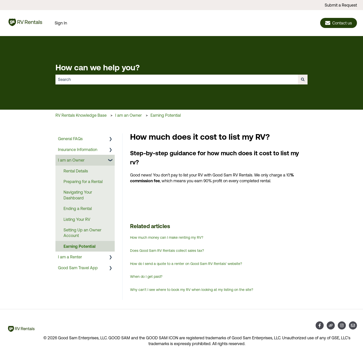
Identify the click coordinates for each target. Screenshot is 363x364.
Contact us (338, 22)
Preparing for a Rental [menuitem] (83, 181)
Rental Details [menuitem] (76, 171)
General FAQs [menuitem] (70, 138)
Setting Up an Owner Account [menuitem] (82, 233)
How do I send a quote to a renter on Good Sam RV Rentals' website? (186, 264)
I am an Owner (128, 115)
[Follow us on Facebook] (320, 325)
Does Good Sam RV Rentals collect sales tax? (167, 251)
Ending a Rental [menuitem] (78, 208)
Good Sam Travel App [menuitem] (78, 267)
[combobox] (176, 79)
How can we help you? (97, 67)
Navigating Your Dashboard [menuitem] (78, 195)
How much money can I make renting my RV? (166, 237)
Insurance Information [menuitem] (77, 149)
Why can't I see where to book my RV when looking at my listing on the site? (191, 290)
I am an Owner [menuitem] (71, 160)
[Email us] (353, 325)
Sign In (61, 23)
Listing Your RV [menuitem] (77, 219)
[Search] (303, 79)
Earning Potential (165, 115)
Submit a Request (341, 5)
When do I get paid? (146, 277)
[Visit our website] (331, 325)
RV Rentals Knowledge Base (81, 115)
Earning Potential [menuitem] (80, 246)
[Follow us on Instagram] (342, 325)
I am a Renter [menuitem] (70, 257)
